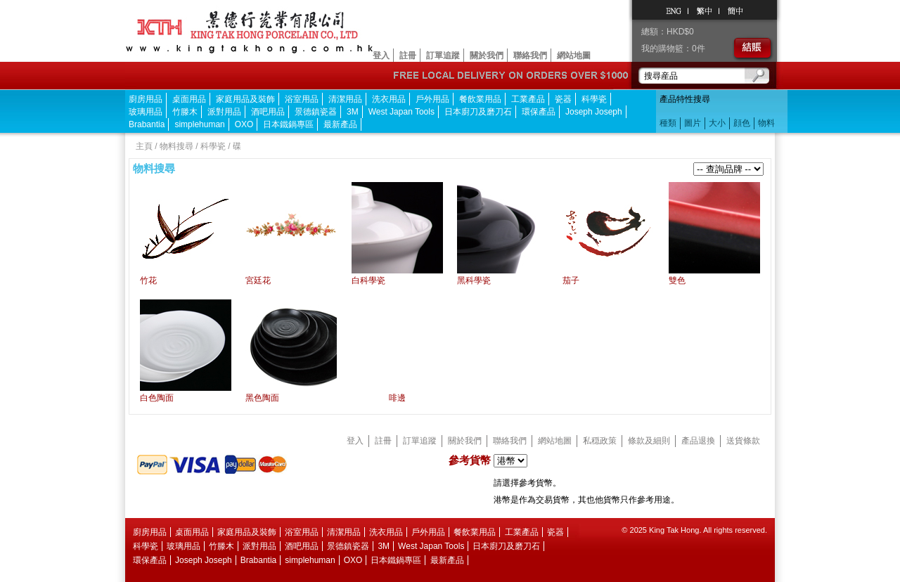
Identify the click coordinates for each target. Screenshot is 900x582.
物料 (766, 123)
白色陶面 (157, 398)
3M (353, 112)
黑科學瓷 (474, 280)
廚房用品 (145, 99)
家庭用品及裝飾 (245, 99)
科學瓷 (594, 99)
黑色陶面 (262, 398)
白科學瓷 (368, 280)
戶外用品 (432, 99)
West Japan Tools (401, 112)
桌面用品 (189, 99)
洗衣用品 (389, 99)
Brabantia (147, 124)
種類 (668, 123)
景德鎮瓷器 (316, 112)
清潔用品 (345, 99)
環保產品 (538, 112)
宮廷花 (258, 280)
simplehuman (199, 124)
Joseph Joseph (593, 112)
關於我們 (486, 55)
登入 (381, 55)
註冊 (407, 55)
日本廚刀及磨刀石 (478, 112)
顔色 (741, 123)
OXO (244, 124)
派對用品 (224, 112)
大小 (717, 123)
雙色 (677, 280)
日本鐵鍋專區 (288, 124)
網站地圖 (574, 55)
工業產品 (528, 99)
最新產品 (340, 124)
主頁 (144, 146)
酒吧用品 (268, 112)
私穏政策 (600, 441)
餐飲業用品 (480, 99)
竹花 (148, 280)
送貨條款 (743, 441)
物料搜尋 (176, 146)
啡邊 (397, 398)
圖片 (692, 123)
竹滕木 (185, 112)
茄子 (570, 280)
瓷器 (563, 99)
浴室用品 (302, 99)
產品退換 (698, 441)
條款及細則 (649, 441)
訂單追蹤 (443, 55)
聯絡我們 (530, 55)
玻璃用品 (145, 112)
